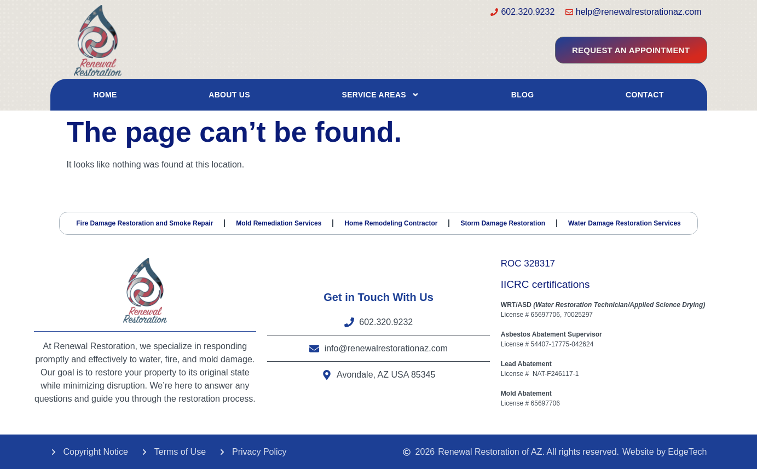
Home (105, 94)
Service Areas (381, 94)
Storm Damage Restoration (502, 223)
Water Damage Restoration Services (624, 223)
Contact (645, 94)
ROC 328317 (528, 263)
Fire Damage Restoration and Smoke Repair (144, 223)
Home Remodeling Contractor (390, 223)
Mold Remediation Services (278, 223)
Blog (522, 94)
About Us (229, 94)
